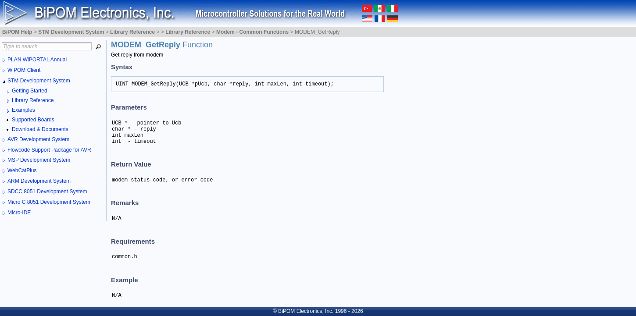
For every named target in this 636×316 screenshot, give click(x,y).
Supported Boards (33, 120)
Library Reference (33, 100)
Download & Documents (40, 129)
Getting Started (29, 91)
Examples (23, 110)
